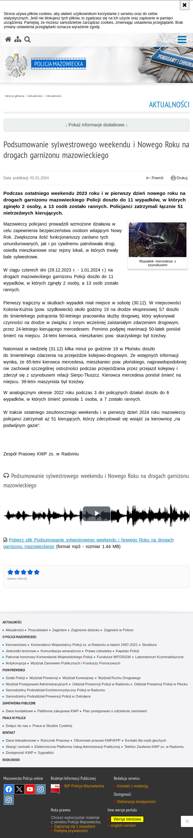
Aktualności (35, 96)
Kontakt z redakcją (132, 786)
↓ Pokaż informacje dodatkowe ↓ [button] (96, 124)
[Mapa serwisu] (17, 39)
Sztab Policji (15, 678)
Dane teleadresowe (21, 740)
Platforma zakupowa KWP (58, 711)
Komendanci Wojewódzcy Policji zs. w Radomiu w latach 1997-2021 (84, 645)
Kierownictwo (16, 645)
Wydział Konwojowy (78, 678)
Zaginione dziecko (85, 630)
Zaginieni (59, 630)
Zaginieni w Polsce (118, 630)
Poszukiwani (38, 630)
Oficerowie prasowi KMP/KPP (97, 740)
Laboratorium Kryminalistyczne (159, 657)
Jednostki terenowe (21, 651)
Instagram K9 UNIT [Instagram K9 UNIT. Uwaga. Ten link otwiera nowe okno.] (41, 789)
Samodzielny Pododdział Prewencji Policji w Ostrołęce (48, 696)
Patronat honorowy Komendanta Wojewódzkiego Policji (49, 657)
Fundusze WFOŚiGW (114, 657)
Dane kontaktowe (19, 711)
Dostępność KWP (19, 752)
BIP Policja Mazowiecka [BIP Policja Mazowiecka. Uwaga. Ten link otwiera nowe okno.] (84, 786)
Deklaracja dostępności (136, 802)
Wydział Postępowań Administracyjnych (37, 684)
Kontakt (8, 732)
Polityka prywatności (71, 831)
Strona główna (14, 96)
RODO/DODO (11, 759)
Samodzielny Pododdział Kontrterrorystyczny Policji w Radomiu (55, 690)
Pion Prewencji (13, 670)
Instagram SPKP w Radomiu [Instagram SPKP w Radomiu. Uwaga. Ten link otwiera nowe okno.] (9, 800)
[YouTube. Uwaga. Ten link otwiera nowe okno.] (30, 789)
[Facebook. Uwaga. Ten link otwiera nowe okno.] (9, 789)
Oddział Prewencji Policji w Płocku (160, 684)
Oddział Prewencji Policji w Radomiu (101, 684)
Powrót (154, 177)
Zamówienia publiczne (19, 703)
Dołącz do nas (17, 726)
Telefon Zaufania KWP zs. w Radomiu (154, 747)
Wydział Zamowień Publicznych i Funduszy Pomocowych (75, 663)
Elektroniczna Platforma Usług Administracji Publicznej (77, 747)
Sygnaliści (46, 752)
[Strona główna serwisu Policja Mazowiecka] (8, 39)
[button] (182, 40)
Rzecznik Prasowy (55, 740)
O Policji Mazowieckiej (19, 636)
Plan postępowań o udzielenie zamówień (115, 711)
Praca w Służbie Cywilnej (52, 726)
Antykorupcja (16, 663)
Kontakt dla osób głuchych (145, 740)
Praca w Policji (14, 717)
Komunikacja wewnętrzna (61, 651)
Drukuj (179, 177)
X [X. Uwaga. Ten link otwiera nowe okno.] (19, 789)
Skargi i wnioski (18, 747)
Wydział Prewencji (43, 678)
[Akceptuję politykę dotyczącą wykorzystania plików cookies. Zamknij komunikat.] (184, 5)
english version (123, 825)
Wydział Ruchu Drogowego (119, 678)
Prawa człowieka (98, 651)
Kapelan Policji (127, 651)
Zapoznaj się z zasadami (74, 826)
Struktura (149, 645)
